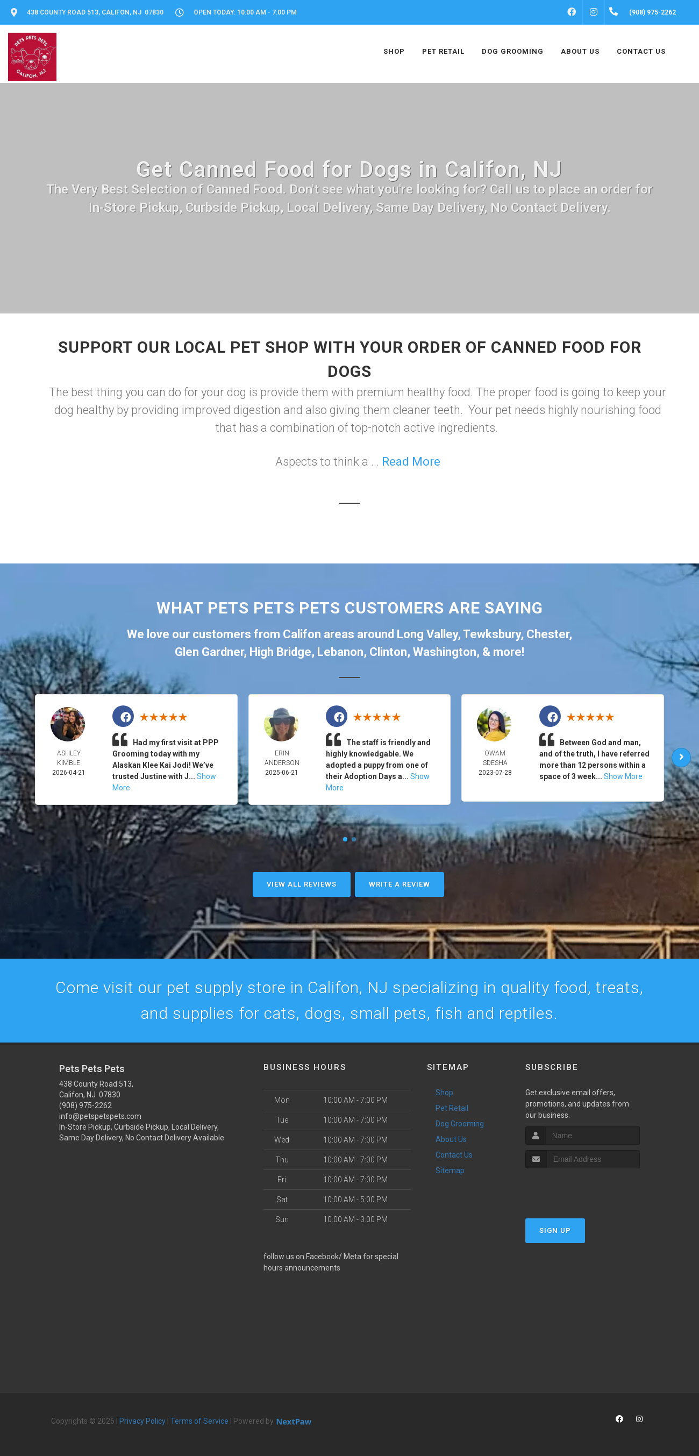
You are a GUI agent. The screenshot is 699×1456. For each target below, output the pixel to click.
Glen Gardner (209, 652)
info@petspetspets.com (100, 1116)
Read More (411, 461)
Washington (444, 652)
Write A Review (399, 884)
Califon (302, 634)
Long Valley (427, 634)
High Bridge (280, 652)
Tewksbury (491, 634)
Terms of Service (199, 1421)
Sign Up (555, 1230)
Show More (623, 776)
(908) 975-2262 (85, 1105)
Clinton (388, 652)
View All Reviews (302, 884)
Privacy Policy (142, 1421)
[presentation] (582, 1188)
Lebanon (340, 652)
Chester (547, 634)
